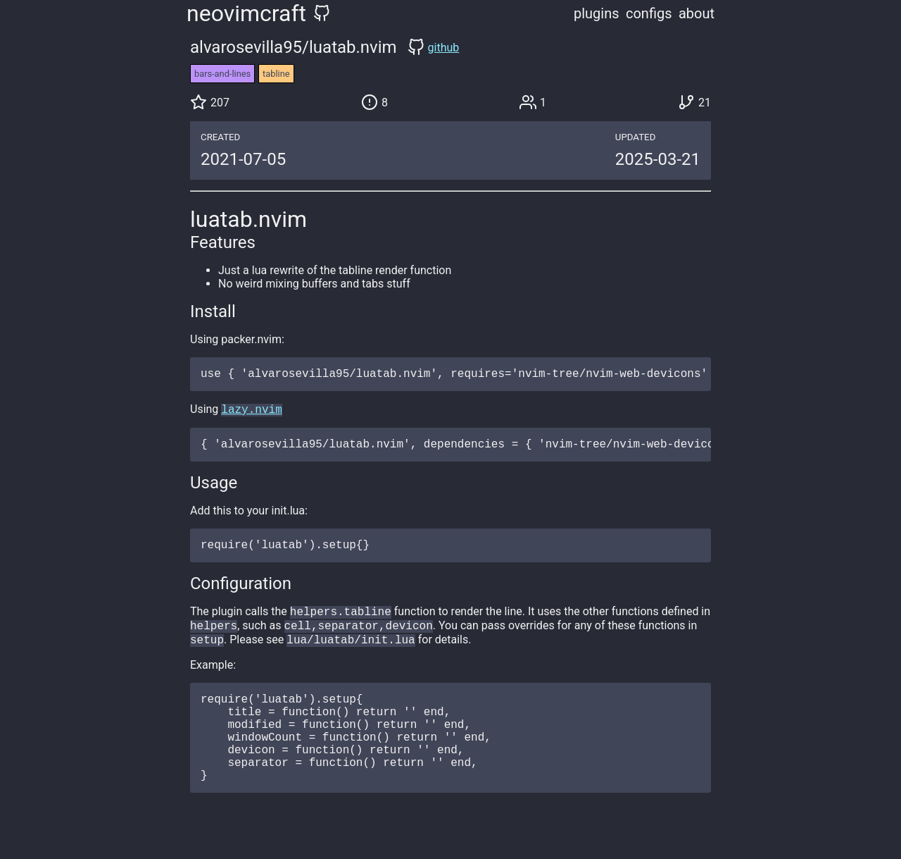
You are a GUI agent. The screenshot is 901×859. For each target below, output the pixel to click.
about (696, 13)
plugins (596, 13)
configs (649, 13)
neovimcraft (246, 13)
